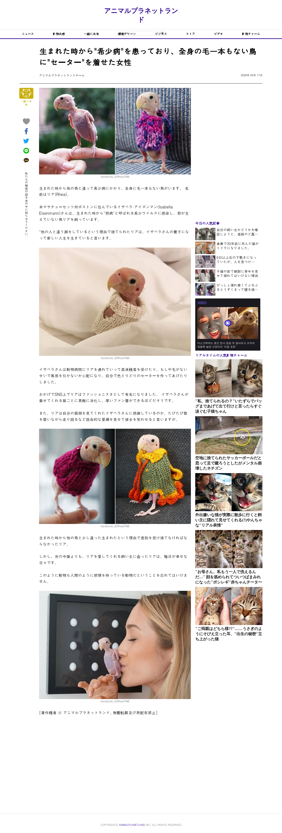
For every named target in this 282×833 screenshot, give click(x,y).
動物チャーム (251, 34)
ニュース (28, 34)
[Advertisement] (115, 761)
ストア (190, 34)
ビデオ (218, 34)
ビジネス (161, 34)
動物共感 (59, 34)
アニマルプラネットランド (141, 15)
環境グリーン (127, 34)
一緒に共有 (91, 34)
